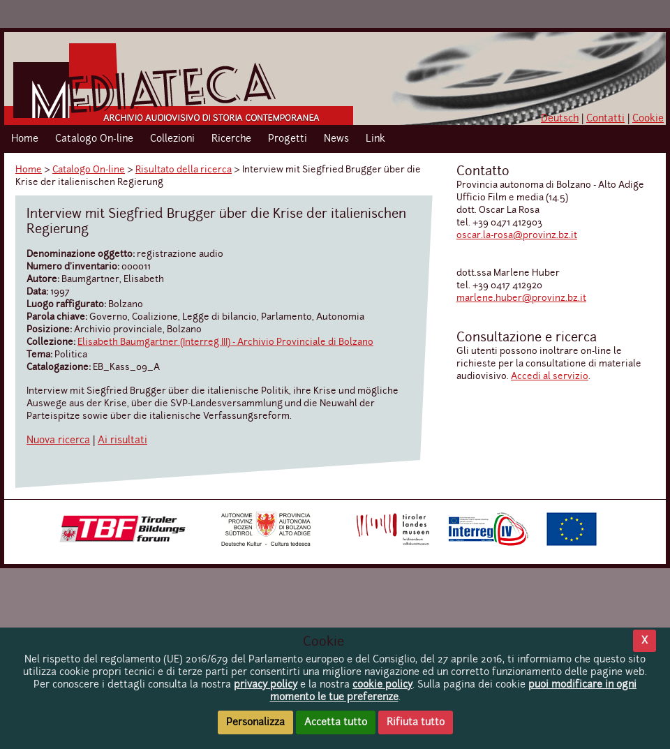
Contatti (605, 118)
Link (375, 138)
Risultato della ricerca (183, 170)
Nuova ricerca (58, 440)
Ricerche (231, 138)
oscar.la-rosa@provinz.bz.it (516, 235)
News (336, 138)
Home (24, 138)
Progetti (287, 138)
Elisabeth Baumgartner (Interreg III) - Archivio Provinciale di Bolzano (225, 342)
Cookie (648, 118)
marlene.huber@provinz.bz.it (521, 298)
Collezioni (172, 138)
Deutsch (560, 118)
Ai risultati (122, 440)
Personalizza (255, 722)
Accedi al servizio (549, 376)
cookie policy (382, 684)
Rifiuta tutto (416, 722)
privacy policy (265, 684)
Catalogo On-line (94, 138)
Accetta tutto (335, 722)
